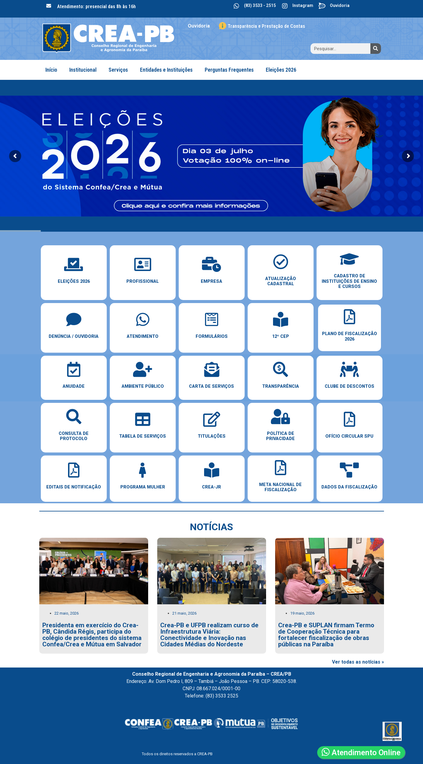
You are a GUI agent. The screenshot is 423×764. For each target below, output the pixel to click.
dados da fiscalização (349, 487)
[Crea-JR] (211, 470)
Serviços (118, 70)
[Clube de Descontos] (349, 369)
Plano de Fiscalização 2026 (349, 336)
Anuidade (74, 386)
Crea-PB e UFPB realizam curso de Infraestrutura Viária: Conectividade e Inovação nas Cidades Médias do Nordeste (209, 635)
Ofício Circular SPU (349, 436)
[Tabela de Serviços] (142, 419)
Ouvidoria (340, 5)
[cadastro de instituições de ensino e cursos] (349, 258)
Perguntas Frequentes (229, 70)
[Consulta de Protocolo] (73, 416)
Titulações (212, 436)
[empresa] (211, 264)
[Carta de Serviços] (211, 369)
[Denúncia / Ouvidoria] (73, 319)
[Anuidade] (73, 369)
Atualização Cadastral (280, 281)
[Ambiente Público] (142, 369)
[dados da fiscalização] (349, 470)
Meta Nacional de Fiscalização (280, 487)
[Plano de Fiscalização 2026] (349, 316)
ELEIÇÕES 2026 (74, 281)
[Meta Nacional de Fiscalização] (280, 467)
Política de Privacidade (280, 436)
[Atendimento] (142, 319)
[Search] (375, 48)
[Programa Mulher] (142, 470)
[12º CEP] (280, 319)
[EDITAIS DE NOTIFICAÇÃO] (73, 470)
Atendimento (142, 336)
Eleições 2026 (281, 70)
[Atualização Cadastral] (280, 261)
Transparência (280, 386)
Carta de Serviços (211, 386)
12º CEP (280, 336)
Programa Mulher (142, 487)
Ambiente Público (143, 386)
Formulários (212, 336)
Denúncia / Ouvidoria (74, 336)
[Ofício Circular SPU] (349, 419)
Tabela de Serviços (142, 436)
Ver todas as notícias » (358, 662)
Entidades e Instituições (166, 70)
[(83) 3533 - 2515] (236, 6)
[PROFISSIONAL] (142, 264)
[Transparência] (280, 369)
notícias (211, 527)
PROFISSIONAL (142, 281)
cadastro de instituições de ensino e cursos (349, 281)
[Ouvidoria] (322, 6)
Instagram (302, 5)
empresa (211, 281)
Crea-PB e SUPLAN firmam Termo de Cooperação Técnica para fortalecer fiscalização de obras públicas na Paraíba (326, 635)
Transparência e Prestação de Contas (266, 26)
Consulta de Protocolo (74, 436)
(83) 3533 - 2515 (260, 5)
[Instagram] (285, 6)
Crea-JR (211, 487)
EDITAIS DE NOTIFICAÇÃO (73, 487)
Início (51, 70)
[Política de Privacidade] (280, 416)
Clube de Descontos (349, 386)
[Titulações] (211, 419)
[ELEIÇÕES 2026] (73, 264)
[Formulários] (211, 319)
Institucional (82, 70)
